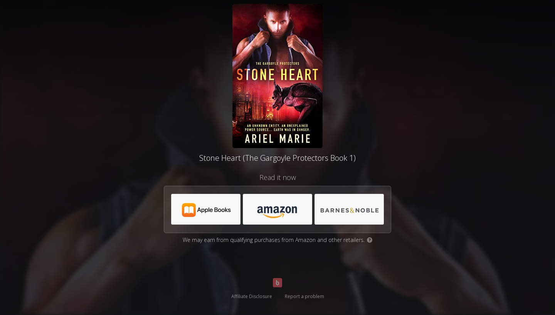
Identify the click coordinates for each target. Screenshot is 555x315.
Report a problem (304, 296)
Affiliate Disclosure (251, 296)
